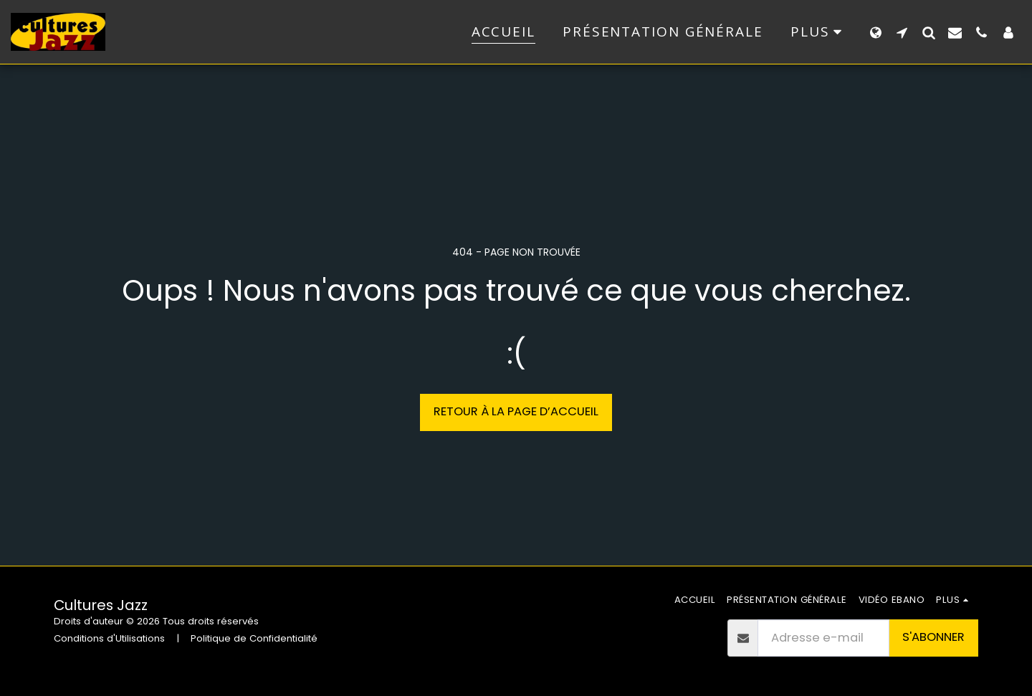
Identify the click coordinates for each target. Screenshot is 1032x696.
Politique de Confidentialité (254, 638)
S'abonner (933, 637)
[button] (901, 32)
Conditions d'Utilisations (109, 638)
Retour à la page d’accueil (516, 411)
